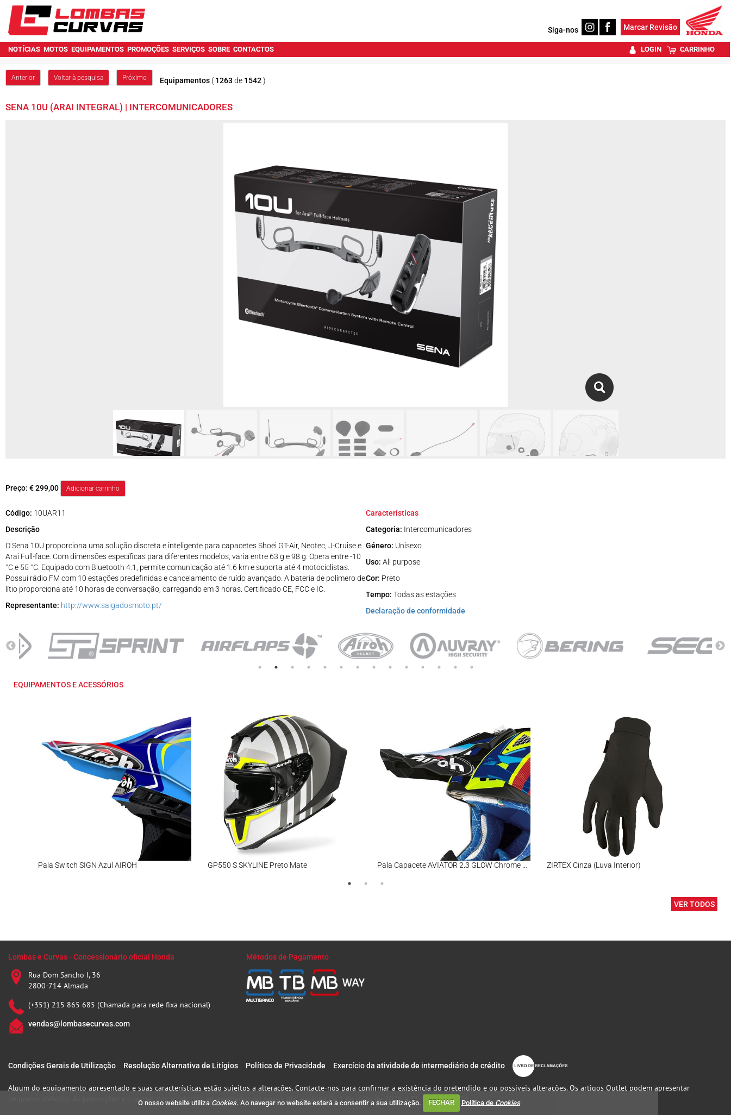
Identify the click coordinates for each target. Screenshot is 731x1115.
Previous (10, 646)
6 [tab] (341, 667)
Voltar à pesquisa (78, 78)
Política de (490, 1102)
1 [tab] (259, 667)
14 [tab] (471, 667)
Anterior (23, 78)
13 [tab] (455, 667)
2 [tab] (276, 667)
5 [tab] (325, 667)
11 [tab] (422, 667)
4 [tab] (308, 667)
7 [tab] (357, 667)
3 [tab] (292, 667)
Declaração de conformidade (415, 610)
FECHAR (441, 1102)
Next (720, 646)
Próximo (134, 78)
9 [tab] (390, 667)
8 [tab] (373, 667)
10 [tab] (406, 667)
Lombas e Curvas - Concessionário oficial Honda (91, 957)
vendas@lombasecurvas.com (79, 1023)
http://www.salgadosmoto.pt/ (111, 605)
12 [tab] (439, 667)
